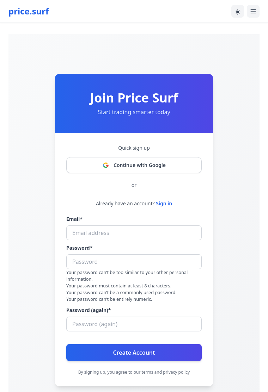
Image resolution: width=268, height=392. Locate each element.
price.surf (28, 11)
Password (79, 247)
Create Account (134, 352)
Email (74, 219)
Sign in (164, 203)
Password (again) (88, 310)
